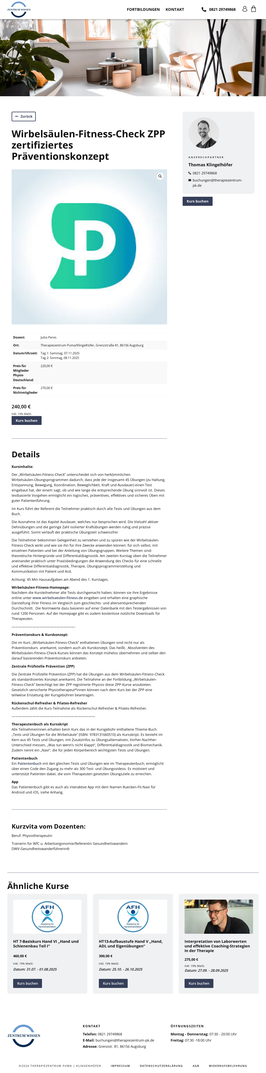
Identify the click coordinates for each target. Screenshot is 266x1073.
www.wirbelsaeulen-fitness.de (58, 598)
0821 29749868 (222, 9)
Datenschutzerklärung (161, 1066)
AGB (196, 1066)
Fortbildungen (143, 9)
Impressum (120, 1066)
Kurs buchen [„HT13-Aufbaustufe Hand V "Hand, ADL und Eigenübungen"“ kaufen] (113, 983)
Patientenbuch (30, 763)
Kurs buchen (27, 420)
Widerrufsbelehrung (228, 1066)
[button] (160, 176)
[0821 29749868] (204, 9)
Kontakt (175, 9)
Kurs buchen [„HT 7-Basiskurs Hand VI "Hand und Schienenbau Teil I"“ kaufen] (27, 983)
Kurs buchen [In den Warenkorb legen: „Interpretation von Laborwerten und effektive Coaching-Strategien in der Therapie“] (199, 983)
